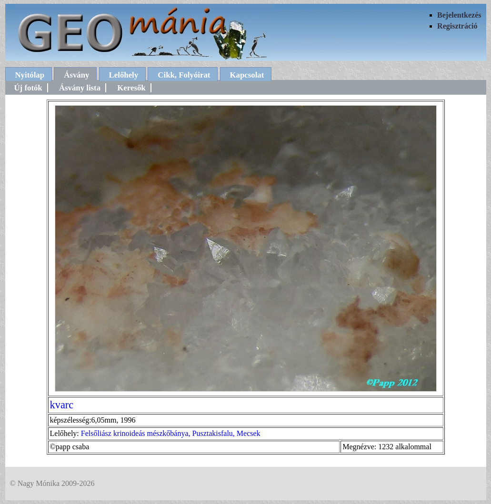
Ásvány (76, 74)
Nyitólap (30, 74)
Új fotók (28, 87)
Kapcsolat (247, 74)
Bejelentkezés (459, 15)
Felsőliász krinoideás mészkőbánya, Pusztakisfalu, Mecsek (171, 433)
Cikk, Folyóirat (184, 74)
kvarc (62, 405)
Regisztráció (457, 26)
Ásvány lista (79, 87)
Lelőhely (124, 74)
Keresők (131, 87)
